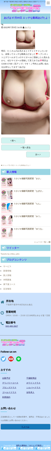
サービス (7, 266)
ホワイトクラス (33, 383)
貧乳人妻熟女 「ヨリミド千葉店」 (29, 445)
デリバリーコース (10, 383)
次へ (38, 154)
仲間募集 (7, 279)
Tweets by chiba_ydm (10, 254)
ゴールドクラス (9, 392)
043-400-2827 (12, 326)
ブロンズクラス (9, 387)
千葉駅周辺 (31, 378)
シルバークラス (33, 387)
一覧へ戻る (26, 147)
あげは (28, 27)
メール (25, 427)
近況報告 (7, 289)
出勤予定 (6, 378)
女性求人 (30, 392)
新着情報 (7, 270)
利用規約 (6, 397)
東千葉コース (9, 284)
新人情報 (7, 275)
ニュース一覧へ (42, 242)
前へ (13, 140)
